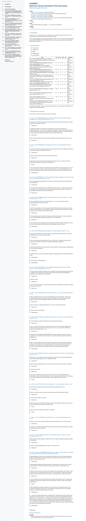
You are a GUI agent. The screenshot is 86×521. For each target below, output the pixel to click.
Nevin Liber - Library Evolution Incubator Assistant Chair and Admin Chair (45, 17)
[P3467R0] (67, 35)
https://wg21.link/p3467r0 (48, 517)
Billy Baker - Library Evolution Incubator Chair (40, 16)
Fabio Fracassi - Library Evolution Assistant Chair (41, 13)
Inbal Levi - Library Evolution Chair (38, 12)
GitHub (32, 21)
